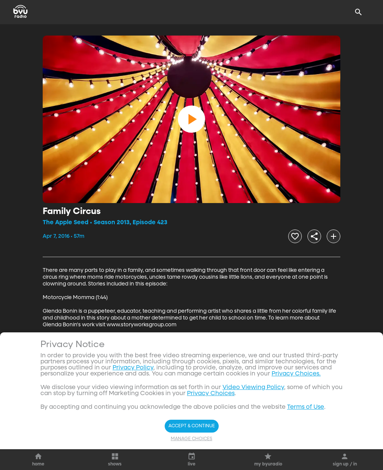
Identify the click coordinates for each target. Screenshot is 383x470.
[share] (314, 236)
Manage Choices (191, 439)
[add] (333, 236)
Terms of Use (305, 407)
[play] (191, 119)
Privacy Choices (211, 394)
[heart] (295, 236)
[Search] (358, 12)
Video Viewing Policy (253, 388)
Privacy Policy (133, 368)
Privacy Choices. (296, 374)
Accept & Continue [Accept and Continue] (191, 426)
